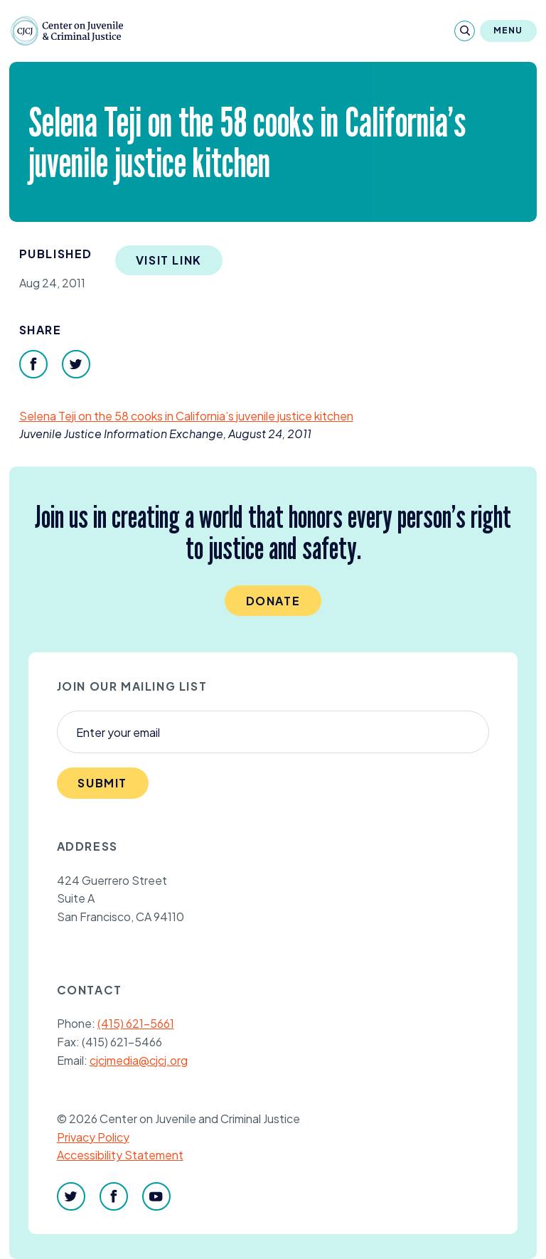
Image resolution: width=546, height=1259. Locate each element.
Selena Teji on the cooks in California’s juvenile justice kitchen (186, 415)
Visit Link (169, 260)
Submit (102, 782)
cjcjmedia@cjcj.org (139, 1060)
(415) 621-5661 (135, 1023)
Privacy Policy (93, 1137)
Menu (508, 30)
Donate (273, 600)
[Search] (464, 31)
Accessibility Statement (120, 1154)
